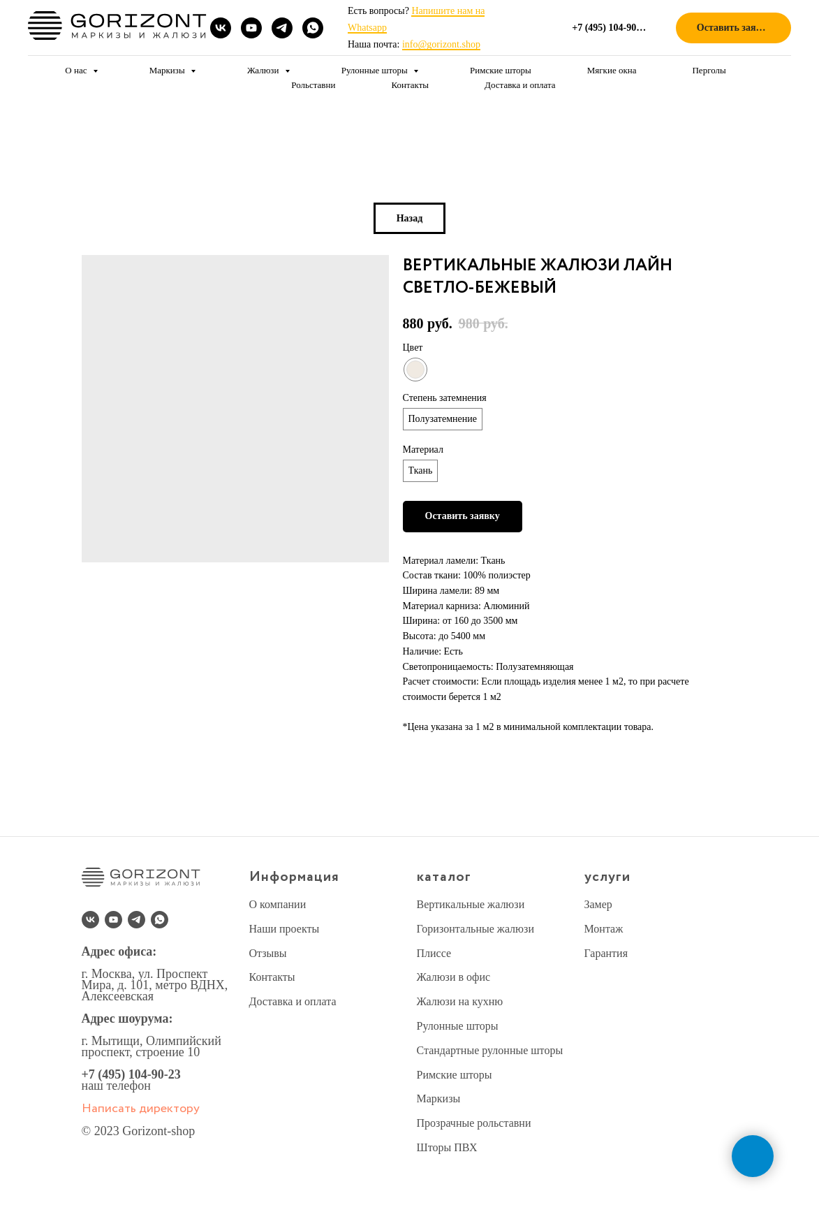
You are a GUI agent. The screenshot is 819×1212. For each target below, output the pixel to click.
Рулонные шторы (375, 70)
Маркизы (168, 70)
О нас (77, 70)
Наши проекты (284, 929)
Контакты (410, 85)
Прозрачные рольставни (474, 1123)
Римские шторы (500, 70)
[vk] (220, 27)
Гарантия (606, 953)
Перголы (708, 70)
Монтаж (604, 929)
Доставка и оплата (520, 85)
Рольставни (313, 85)
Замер (598, 904)
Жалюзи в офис (454, 977)
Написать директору (141, 1109)
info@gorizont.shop (441, 44)
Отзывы (268, 953)
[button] (733, 28)
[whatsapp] (312, 27)
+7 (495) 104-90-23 (131, 1074)
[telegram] (282, 27)
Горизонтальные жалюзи (475, 929)
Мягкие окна (612, 70)
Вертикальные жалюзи (471, 904)
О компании (278, 904)
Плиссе (434, 953)
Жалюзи (264, 70)
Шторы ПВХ (447, 1147)
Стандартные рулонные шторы (490, 1050)
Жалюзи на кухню (460, 1001)
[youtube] (251, 27)
